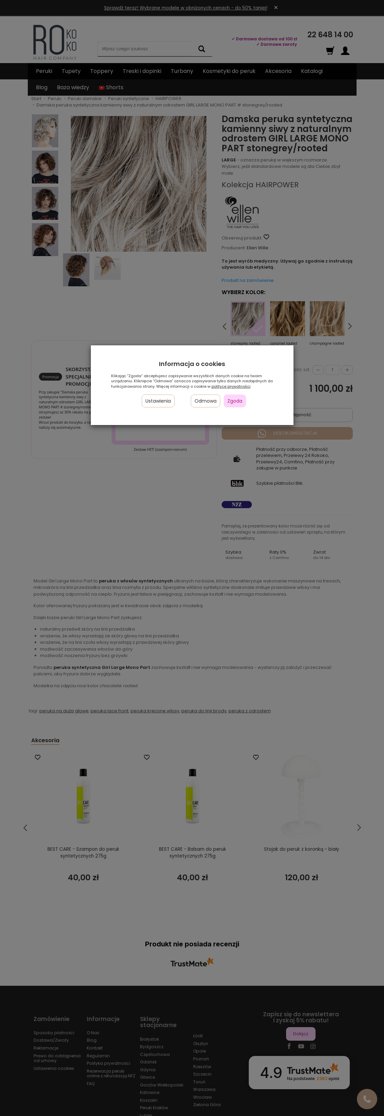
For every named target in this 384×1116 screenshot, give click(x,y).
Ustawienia (158, 401)
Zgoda (234, 401)
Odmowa (206, 401)
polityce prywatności (230, 386)
